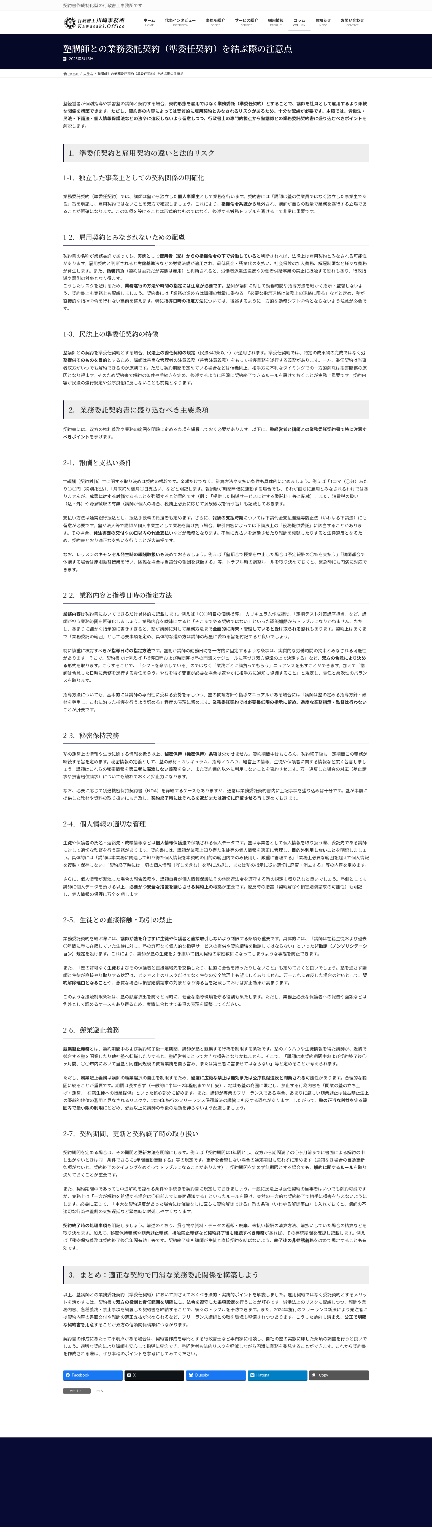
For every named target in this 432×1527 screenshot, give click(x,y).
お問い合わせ (245, 1505)
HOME (182, 1505)
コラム (98, 1391)
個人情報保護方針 (211, 1505)
